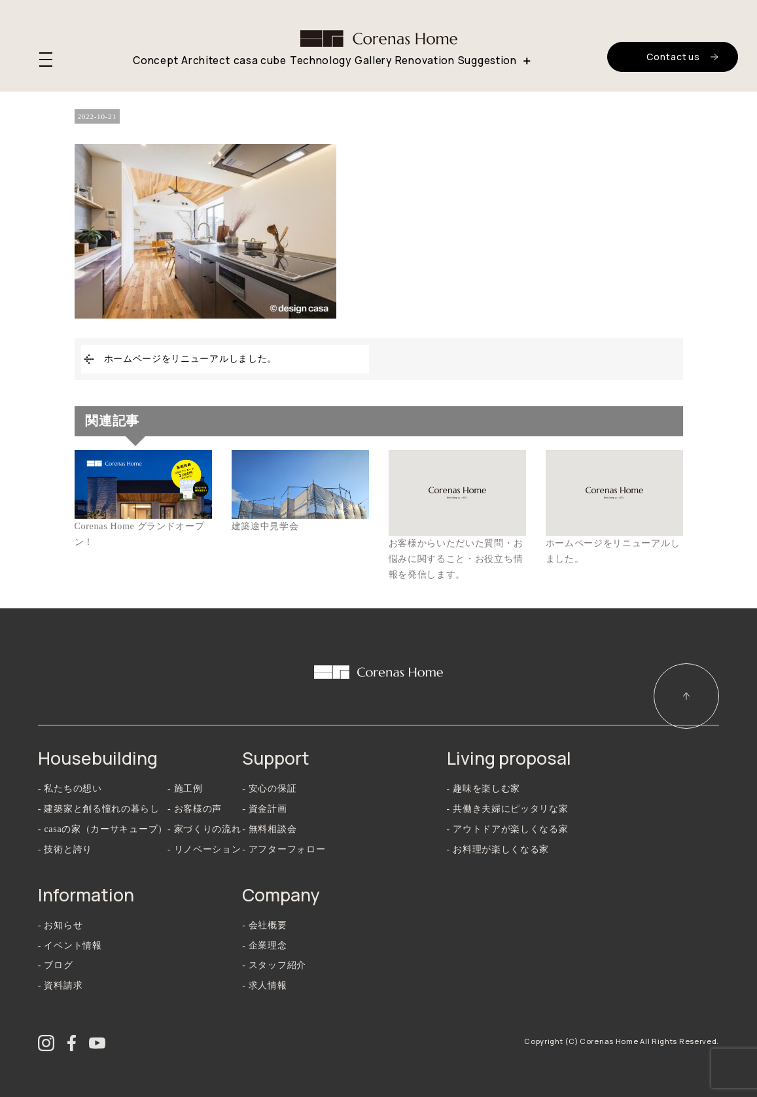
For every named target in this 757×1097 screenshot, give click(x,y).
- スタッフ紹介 (274, 965)
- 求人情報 (264, 985)
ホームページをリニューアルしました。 (190, 359)
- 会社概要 (264, 925)
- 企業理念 (264, 945)
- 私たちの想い (70, 788)
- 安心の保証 (269, 788)
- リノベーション (204, 849)
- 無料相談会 (269, 829)
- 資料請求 (60, 985)
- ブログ (55, 965)
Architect (205, 60)
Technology (320, 60)
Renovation (425, 60)
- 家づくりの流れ (204, 829)
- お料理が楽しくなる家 (498, 849)
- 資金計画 (264, 809)
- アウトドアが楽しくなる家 (508, 829)
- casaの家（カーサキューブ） (102, 829)
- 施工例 (185, 788)
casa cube (260, 60)
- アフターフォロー (283, 849)
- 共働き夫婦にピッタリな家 (508, 809)
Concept (155, 60)
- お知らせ (60, 925)
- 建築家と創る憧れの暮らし (99, 809)
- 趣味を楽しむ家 (483, 788)
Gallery (373, 60)
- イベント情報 (70, 945)
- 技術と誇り (65, 849)
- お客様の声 (194, 809)
